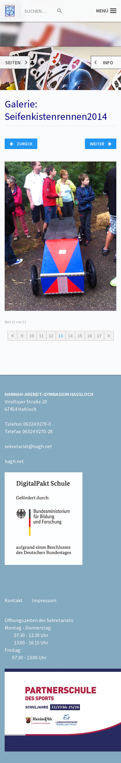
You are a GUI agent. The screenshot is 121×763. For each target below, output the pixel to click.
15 (80, 335)
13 (60, 335)
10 (32, 335)
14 (70, 335)
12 (51, 335)
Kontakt (14, 600)
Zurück (21, 144)
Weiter (100, 144)
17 (99, 335)
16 (89, 335)
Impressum (44, 600)
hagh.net (14, 461)
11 (41, 335)
